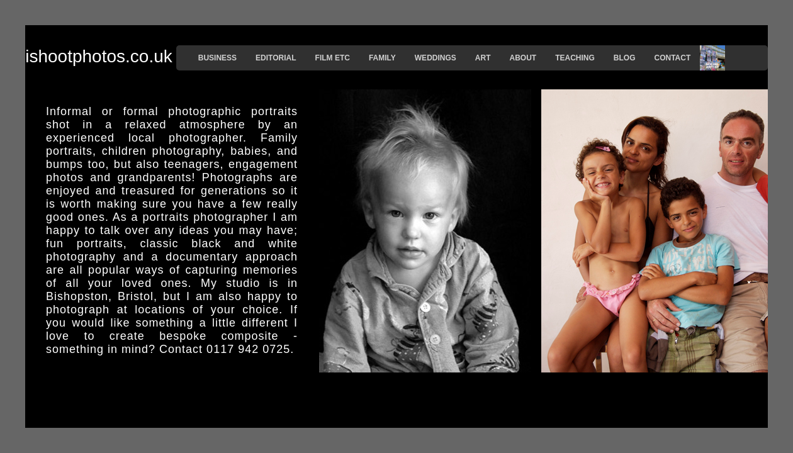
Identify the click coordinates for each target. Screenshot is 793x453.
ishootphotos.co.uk (98, 56)
